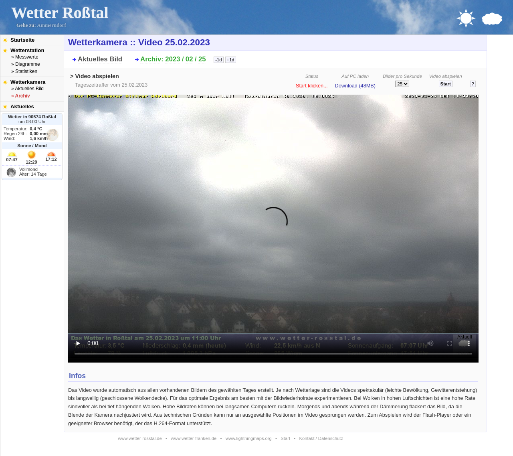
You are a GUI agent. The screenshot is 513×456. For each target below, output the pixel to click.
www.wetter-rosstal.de (140, 438)
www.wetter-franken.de (193, 438)
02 (189, 59)
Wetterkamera (28, 82)
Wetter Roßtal (60, 13)
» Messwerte (24, 57)
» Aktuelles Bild (27, 88)
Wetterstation (27, 50)
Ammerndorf (51, 25)
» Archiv (20, 96)
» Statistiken (24, 71)
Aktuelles (22, 106)
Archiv (150, 59)
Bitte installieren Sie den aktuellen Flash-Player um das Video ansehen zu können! (273, 226)
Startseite (22, 40)
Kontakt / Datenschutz (321, 438)
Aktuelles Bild (100, 59)
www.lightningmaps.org (249, 438)
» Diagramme (25, 64)
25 (202, 59)
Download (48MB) (355, 86)
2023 (172, 59)
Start (285, 438)
